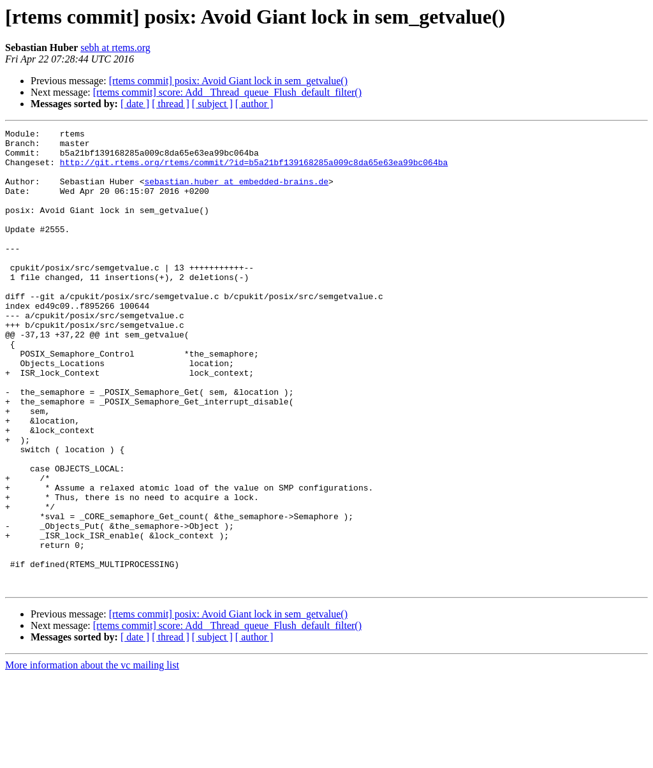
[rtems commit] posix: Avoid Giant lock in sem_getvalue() (228, 80)
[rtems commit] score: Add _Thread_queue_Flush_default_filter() (227, 92)
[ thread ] (170, 103)
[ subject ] (212, 103)
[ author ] (254, 103)
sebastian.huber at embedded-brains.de (236, 192)
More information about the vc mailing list (92, 756)
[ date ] (135, 103)
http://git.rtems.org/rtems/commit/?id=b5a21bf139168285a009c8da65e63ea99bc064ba (254, 169)
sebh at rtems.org (115, 47)
